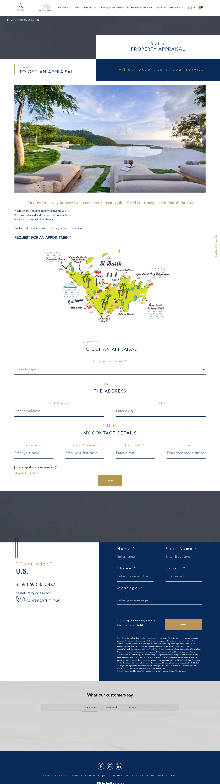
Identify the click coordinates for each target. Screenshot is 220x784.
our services (64, 8)
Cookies (173, 776)
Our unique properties (111, 8)
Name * (34, 445)
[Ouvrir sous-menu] (97, 7)
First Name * (84, 445)
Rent (77, 8)
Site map (117, 776)
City (161, 403)
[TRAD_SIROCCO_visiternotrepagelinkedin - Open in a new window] (119, 766)
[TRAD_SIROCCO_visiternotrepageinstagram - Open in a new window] (110, 766)
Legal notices (129, 776)
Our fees (107, 776)
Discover (160, 8)
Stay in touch (215, 246)
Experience (174, 8)
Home (10, 20)
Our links (149, 776)
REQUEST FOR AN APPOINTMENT (43, 238)
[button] (41, 715)
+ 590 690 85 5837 (35, 585)
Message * (130, 588)
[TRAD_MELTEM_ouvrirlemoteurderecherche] (21, 7)
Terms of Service (175, 671)
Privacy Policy (160, 671)
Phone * (186, 445)
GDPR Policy (161, 776)
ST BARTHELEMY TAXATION (139, 8)
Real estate (90, 8)
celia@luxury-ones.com (33, 593)
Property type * (110, 361)
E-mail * (135, 445)
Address (59, 403)
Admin (140, 776)
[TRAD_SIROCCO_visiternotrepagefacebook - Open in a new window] (101, 766)
